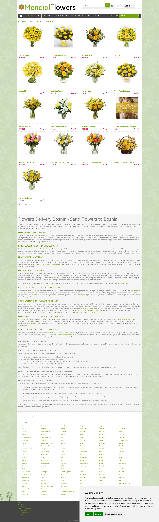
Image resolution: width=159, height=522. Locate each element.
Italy (62, 457)
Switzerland (25, 489)
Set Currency (118, 6)
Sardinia (121, 477)
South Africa (64, 483)
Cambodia (102, 434)
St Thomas (64, 486)
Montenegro (64, 469)
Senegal (43, 480)
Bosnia (24, 434)
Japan (120, 457)
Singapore (122, 480)
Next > (28, 205)
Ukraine (43, 492)
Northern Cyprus (66, 472)
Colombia (102, 437)
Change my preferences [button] (113, 514)
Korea (82, 460)
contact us (124, 283)
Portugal (121, 475)
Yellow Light (87, 91)
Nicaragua (44, 472)
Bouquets (46, 16)
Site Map (21, 514)
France (101, 446)
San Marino (102, 477)
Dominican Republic (47, 443)
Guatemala (83, 452)
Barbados (83, 432)
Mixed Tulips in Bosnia (87, 308)
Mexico (121, 466)
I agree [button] (89, 514)
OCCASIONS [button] (57, 16)
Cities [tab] (33, 417)
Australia (43, 429)
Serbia (62, 480)
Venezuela (44, 495)
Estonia (121, 443)
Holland (121, 452)
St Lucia (24, 486)
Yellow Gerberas (25, 198)
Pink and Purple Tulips (34, 323)
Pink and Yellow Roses (27, 162)
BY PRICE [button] (94, 16)
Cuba (62, 440)
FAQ (19, 502)
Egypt (81, 443)
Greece (121, 449)
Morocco (83, 469)
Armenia (121, 426)
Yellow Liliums (24, 55)
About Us (21, 504)
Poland (101, 475)
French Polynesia (27, 449)
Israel (42, 457)
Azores (101, 429)
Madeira (24, 466)
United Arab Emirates (67, 492)
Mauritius (102, 466)
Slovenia (43, 483)
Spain (81, 483)
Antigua (82, 426)
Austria (63, 429)
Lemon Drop (118, 55)
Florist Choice (34, 16)
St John (101, 483)
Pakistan (121, 472)
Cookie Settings (23, 512)
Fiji (61, 446)
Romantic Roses (36, 295)
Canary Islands (26, 437)
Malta (62, 466)
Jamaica (101, 457)
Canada (121, 434)
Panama (24, 475)
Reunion (63, 477)
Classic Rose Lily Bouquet (95, 310)
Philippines (83, 475)
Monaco (43, 469)
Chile (62, 437)
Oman (101, 472)
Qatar (43, 477)
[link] (96, 509)
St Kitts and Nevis (124, 483)
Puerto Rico (25, 477)
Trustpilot (21, 209)
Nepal (121, 469)
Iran (120, 454)
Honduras (25, 454)
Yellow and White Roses (60, 162)
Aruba (23, 429)
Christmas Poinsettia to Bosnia (67, 335)
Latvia (121, 460)
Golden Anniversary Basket (124, 162)
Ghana (82, 449)
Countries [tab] (25, 417)
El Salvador (102, 443)
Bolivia (121, 432)
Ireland (24, 457)
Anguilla (63, 426)
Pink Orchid (72, 323)
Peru (62, 475)
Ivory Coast (83, 457)
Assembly (23, 91)
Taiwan (43, 489)
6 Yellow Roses (87, 55)
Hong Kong (44, 454)
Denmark (24, 443)
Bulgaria (82, 434)
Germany (63, 449)
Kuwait (101, 460)
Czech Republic (123, 440)
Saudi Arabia (25, 480)
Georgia (43, 449)
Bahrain (24, 432)
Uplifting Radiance (58, 91)
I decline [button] (98, 514)
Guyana (101, 452)
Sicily (100, 480)
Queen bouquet (81, 295)
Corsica (121, 437)
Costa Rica (25, 440)
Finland (82, 446)
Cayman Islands (46, 437)
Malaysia (43, 466)
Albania (24, 426)
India (81, 454)
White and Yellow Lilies (59, 127)
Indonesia (102, 454)
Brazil (42, 434)
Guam (62, 452)
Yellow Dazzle (24, 127)
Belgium (101, 432)
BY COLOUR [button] (82, 16)
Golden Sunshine (88, 127)
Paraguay (44, 475)
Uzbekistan (25, 495)
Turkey (24, 492)
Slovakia (24, 483)
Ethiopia (24, 446)
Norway (82, 472)
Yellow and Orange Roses (92, 162)
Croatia (43, 440)
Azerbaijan (83, 429)
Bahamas (122, 429)
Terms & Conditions (24, 508)
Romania (82, 477)
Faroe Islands (45, 446)
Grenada (24, 452)
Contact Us (21, 506)
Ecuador (63, 443)
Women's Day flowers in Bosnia (84, 312)
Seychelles (83, 480)
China (81, 437)
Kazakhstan (44, 460)
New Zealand (26, 472)
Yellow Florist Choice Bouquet (125, 127)
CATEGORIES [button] (70, 16)
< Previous (21, 205)
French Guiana (123, 446)
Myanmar (102, 469)
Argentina (102, 426)
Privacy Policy (96, 509)
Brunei (63, 434)
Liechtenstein (45, 463)
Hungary (63, 454)
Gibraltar (102, 449)
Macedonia (122, 463)
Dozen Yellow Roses (58, 55)
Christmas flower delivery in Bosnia (56, 333)
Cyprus (101, 440)
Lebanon (24, 463)
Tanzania (63, 489)
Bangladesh (64, 432)
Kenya (62, 460)
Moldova (24, 469)
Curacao (82, 440)
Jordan (24, 460)
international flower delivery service (48, 264)
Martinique (83, 466)
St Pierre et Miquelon (47, 486)
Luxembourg (84, 463)
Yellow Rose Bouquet (122, 91)
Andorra (43, 426)
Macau (101, 463)
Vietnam (63, 495)
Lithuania (63, 463)
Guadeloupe (45, 452)
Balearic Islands (46, 432)
